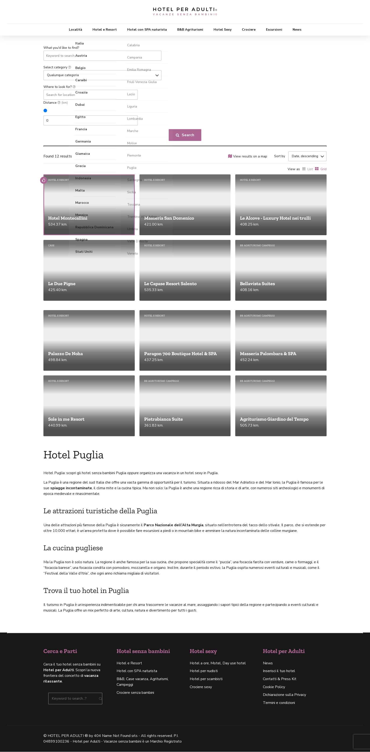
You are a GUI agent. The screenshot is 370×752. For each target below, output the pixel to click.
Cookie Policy (274, 687)
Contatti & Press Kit (279, 679)
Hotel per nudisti (204, 671)
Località (75, 29)
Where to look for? (59, 87)
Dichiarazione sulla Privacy (284, 695)
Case (51, 245)
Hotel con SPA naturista (147, 29)
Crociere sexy (201, 687)
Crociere (249, 29)
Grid (323, 169)
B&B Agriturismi (190, 29)
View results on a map (250, 156)
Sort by (279, 156)
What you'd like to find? (61, 47)
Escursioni (274, 29)
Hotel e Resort (104, 29)
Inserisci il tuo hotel (279, 671)
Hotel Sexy (222, 29)
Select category (57, 67)
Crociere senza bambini (135, 692)
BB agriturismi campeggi (257, 245)
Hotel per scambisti (206, 679)
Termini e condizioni (279, 703)
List (310, 169)
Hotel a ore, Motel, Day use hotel (218, 663)
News (297, 29)
